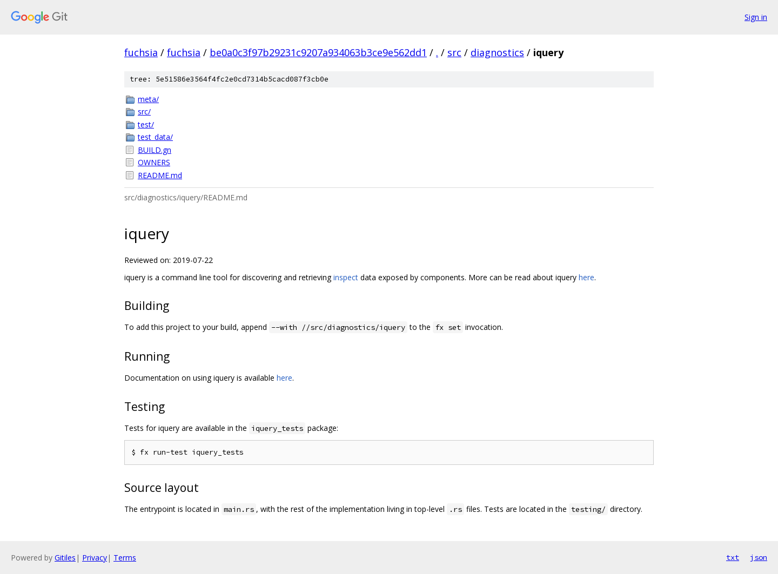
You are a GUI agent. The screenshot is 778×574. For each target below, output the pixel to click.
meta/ (148, 99)
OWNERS (154, 162)
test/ (146, 124)
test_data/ (155, 137)
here (586, 277)
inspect (345, 277)
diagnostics (497, 52)
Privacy (94, 557)
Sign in (756, 17)
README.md (160, 175)
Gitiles (65, 557)
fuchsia (141, 52)
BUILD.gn (154, 150)
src (454, 52)
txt (732, 557)
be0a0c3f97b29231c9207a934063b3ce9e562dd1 (318, 52)
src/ (144, 111)
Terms (124, 557)
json (758, 557)
